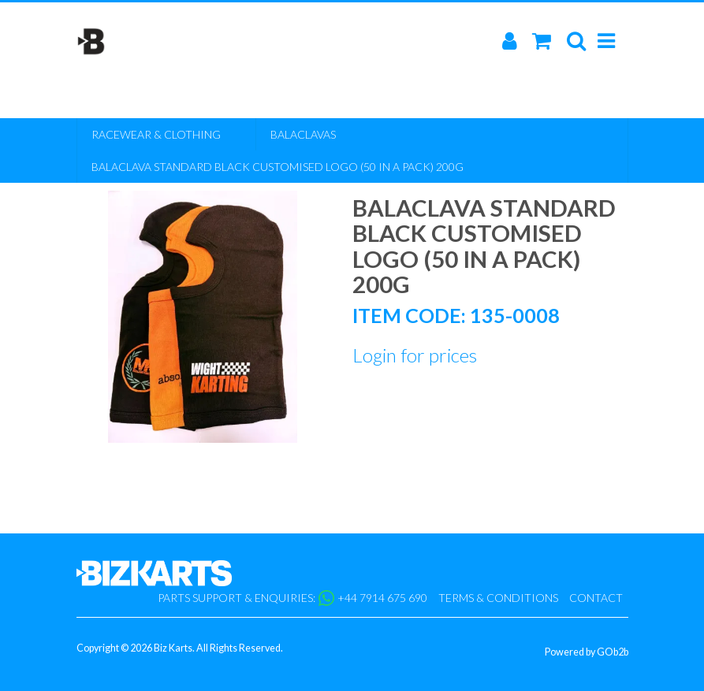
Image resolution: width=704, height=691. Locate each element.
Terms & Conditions (498, 597)
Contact (596, 597)
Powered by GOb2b (586, 652)
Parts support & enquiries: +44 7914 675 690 (292, 598)
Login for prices (414, 355)
